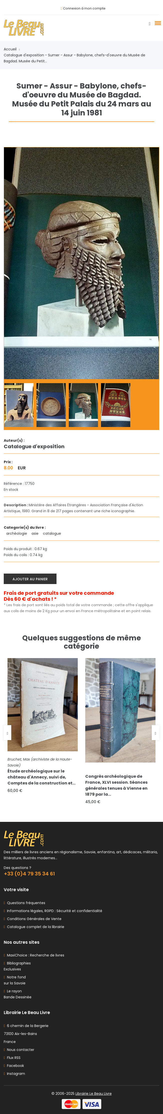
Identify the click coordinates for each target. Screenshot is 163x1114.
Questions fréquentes (25, 902)
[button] (157, 23)
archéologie (17, 533)
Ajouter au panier (30, 579)
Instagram (14, 1073)
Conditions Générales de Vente (33, 918)
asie (36, 533)
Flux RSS (12, 1057)
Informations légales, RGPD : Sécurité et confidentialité (53, 910)
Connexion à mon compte (84, 8)
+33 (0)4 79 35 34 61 (29, 873)
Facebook (14, 1065)
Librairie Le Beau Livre (94, 1093)
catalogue (52, 533)
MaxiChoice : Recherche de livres (34, 955)
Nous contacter (19, 1049)
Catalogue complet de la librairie (34, 926)
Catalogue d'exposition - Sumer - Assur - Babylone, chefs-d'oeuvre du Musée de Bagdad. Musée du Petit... (74, 58)
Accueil (12, 49)
